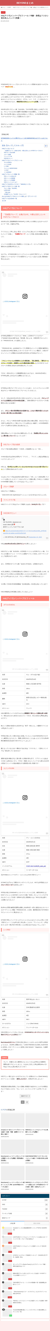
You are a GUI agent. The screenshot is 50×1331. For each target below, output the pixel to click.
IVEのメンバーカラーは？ (10, 182)
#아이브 (31, 530)
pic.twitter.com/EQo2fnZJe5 (17, 533)
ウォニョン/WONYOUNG (10, 168)
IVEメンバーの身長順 (9, 178)
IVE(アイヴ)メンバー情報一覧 (11, 174)
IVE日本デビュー (8, 158)
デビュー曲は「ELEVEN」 (11, 188)
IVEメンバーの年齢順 (9, 180)
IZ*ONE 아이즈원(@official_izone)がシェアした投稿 (25, 331)
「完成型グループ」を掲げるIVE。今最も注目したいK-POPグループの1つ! (23, 150)
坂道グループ (25, 1218)
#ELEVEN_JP (38, 530)
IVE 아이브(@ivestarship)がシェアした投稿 (25, 669)
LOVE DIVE (7, 190)
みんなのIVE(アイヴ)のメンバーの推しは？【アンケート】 (19, 196)
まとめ (4, 200)
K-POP (3, 12)
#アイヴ (25, 530)
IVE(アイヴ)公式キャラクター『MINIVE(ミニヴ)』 (16, 184)
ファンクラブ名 (8, 156)
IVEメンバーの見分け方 (10, 176)
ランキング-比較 (25, 1213)
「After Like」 (7, 192)
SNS (25, 1204)
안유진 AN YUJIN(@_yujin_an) (36, 866)
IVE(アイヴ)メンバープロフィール (12, 160)
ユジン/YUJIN (7, 164)
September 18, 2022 (35, 537)
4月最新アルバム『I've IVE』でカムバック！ (15, 194)
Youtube (25, 1209)
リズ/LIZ (6, 170)
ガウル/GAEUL (8, 162)
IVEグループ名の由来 (9, 152)
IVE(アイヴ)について (8, 148)
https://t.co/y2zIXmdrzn (12, 530)
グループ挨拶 (7, 154)
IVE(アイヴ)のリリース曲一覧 (11, 186)
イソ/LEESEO (7, 172)
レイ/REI (6, 166)
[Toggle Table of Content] (45, 145)
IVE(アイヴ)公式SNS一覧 (9, 198)
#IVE (21, 530)
